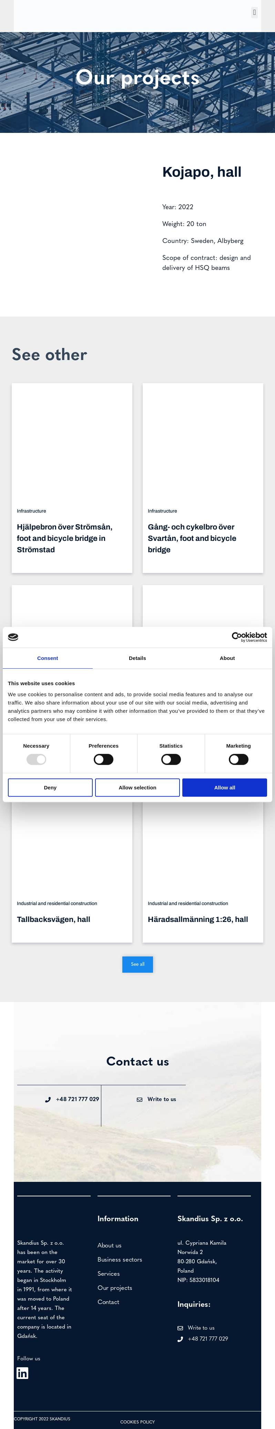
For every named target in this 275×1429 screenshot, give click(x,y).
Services (109, 1274)
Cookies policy (137, 1422)
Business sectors (120, 1260)
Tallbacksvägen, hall (53, 919)
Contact (108, 1302)
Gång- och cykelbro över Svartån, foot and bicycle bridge (192, 538)
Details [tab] (137, 658)
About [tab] (227, 658)
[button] (254, 12)
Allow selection (137, 787)
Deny (50, 787)
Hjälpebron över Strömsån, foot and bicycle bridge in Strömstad (65, 538)
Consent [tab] (47, 658)
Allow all (224, 787)
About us (110, 1246)
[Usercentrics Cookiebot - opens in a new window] (237, 637)
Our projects (115, 1288)
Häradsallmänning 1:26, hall (198, 919)
